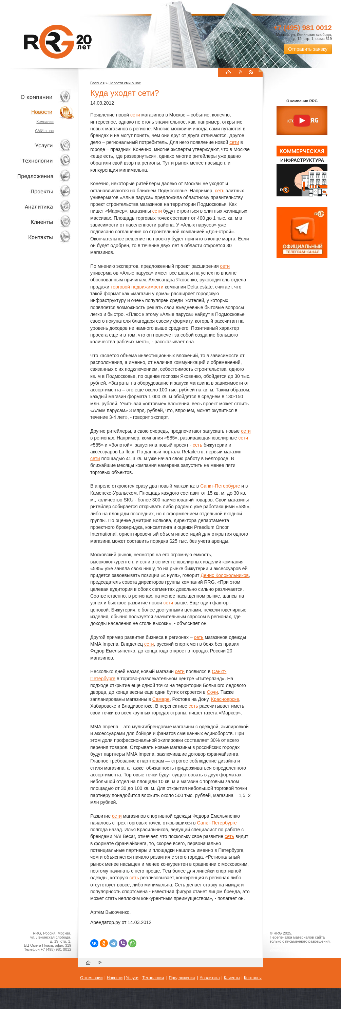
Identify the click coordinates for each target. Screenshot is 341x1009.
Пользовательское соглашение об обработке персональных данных (299, 947)
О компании (37, 96)
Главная (97, 83)
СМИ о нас (44, 131)
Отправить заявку (307, 49)
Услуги (37, 145)
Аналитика (37, 206)
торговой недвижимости (137, 286)
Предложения (182, 977)
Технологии (37, 160)
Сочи (212, 692)
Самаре (161, 699)
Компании (45, 122)
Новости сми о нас (125, 83)
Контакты (37, 236)
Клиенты (37, 221)
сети (135, 114)
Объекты (37, 176)
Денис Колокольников (225, 575)
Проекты (37, 191)
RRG (58, 42)
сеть (219, 190)
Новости (39, 112)
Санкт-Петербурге (220, 486)
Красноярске (225, 699)
